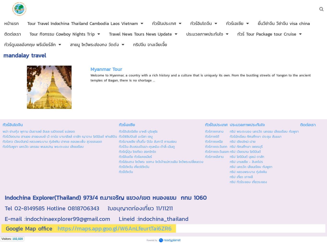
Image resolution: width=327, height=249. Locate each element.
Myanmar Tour (106, 69)
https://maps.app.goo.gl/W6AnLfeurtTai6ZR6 (115, 228)
